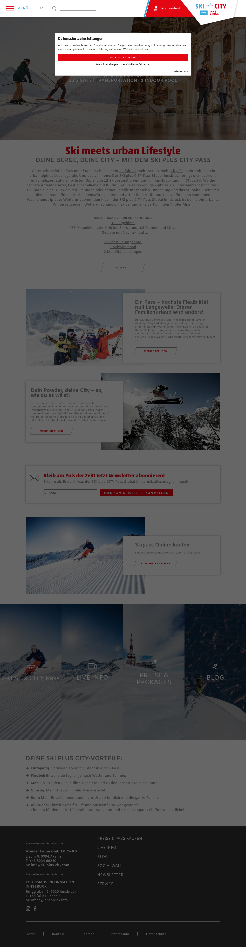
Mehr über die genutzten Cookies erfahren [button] (123, 64)
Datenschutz (180, 71)
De (41, 8)
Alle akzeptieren (123, 57)
